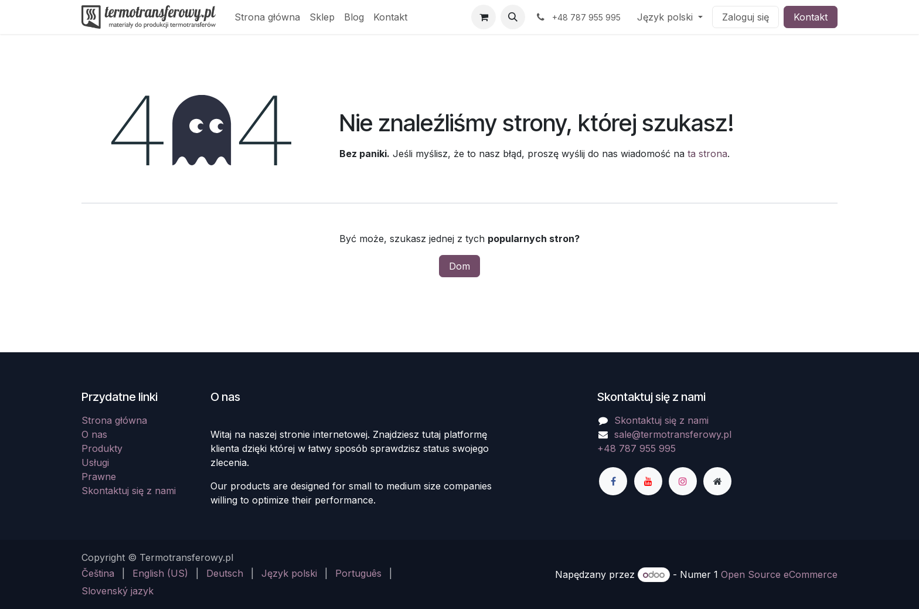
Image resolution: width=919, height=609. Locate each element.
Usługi (95, 462)
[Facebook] (613, 481)
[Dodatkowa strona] (717, 481)
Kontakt (811, 17)
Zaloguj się (745, 17)
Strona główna (114, 420)
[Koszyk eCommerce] (483, 17)
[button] (513, 17)
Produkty (101, 448)
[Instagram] (683, 481)
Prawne (98, 476)
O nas (94, 434)
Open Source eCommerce (779, 574)
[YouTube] (648, 481)
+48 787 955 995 (636, 448)
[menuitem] (267, 17)
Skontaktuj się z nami (128, 490)
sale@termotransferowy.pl (672, 434)
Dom (459, 266)
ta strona (707, 153)
